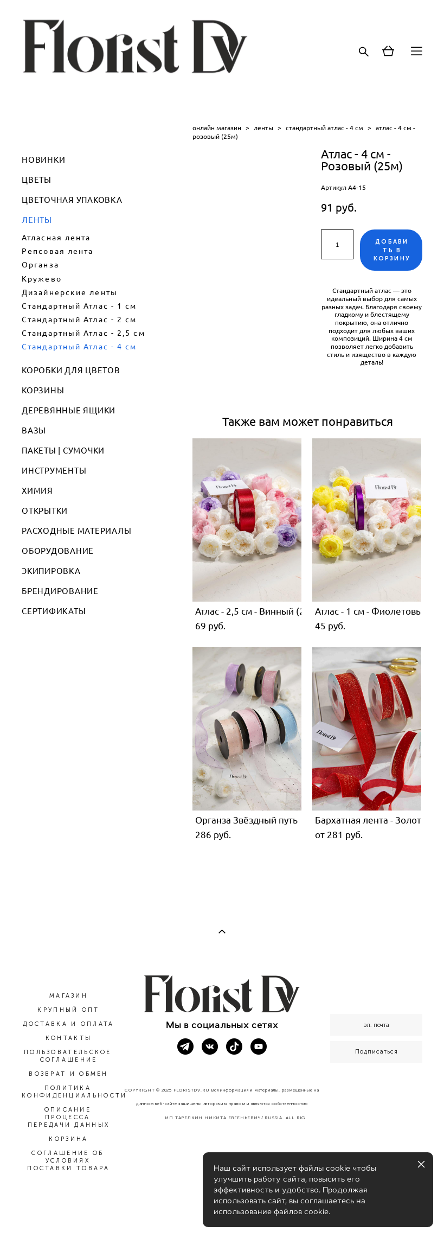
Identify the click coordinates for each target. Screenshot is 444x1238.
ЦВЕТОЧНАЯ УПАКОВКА (72, 200)
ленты (263, 128)
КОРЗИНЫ (43, 390)
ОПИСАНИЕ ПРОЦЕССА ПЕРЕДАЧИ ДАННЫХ (69, 1117)
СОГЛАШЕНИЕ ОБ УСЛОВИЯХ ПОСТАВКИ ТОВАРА (68, 1161)
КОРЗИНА (68, 1139)
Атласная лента (56, 237)
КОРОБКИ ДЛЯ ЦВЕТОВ (71, 370)
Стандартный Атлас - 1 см (79, 306)
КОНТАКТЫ (69, 1038)
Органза (40, 264)
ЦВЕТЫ (37, 179)
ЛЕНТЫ (37, 220)
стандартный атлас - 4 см (324, 128)
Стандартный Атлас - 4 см (79, 346)
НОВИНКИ (43, 159)
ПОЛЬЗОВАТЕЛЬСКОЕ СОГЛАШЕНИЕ (68, 1056)
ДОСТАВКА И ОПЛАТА (68, 1024)
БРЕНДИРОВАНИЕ (60, 591)
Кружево (42, 279)
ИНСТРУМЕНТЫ (54, 470)
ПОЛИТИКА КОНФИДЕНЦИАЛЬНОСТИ (74, 1091)
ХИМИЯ (37, 490)
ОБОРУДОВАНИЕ (58, 551)
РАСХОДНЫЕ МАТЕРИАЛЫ (76, 530)
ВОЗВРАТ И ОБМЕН (68, 1073)
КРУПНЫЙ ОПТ (68, 1009)
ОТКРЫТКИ (45, 510)
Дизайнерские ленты (70, 292)
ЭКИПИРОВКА (51, 571)
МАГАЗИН (68, 995)
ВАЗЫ (34, 430)
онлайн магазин (216, 128)
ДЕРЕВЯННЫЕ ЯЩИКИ (68, 410)
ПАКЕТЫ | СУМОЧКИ (63, 450)
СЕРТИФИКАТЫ (54, 611)
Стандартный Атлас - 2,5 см (83, 333)
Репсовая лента (57, 251)
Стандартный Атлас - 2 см (79, 319)
